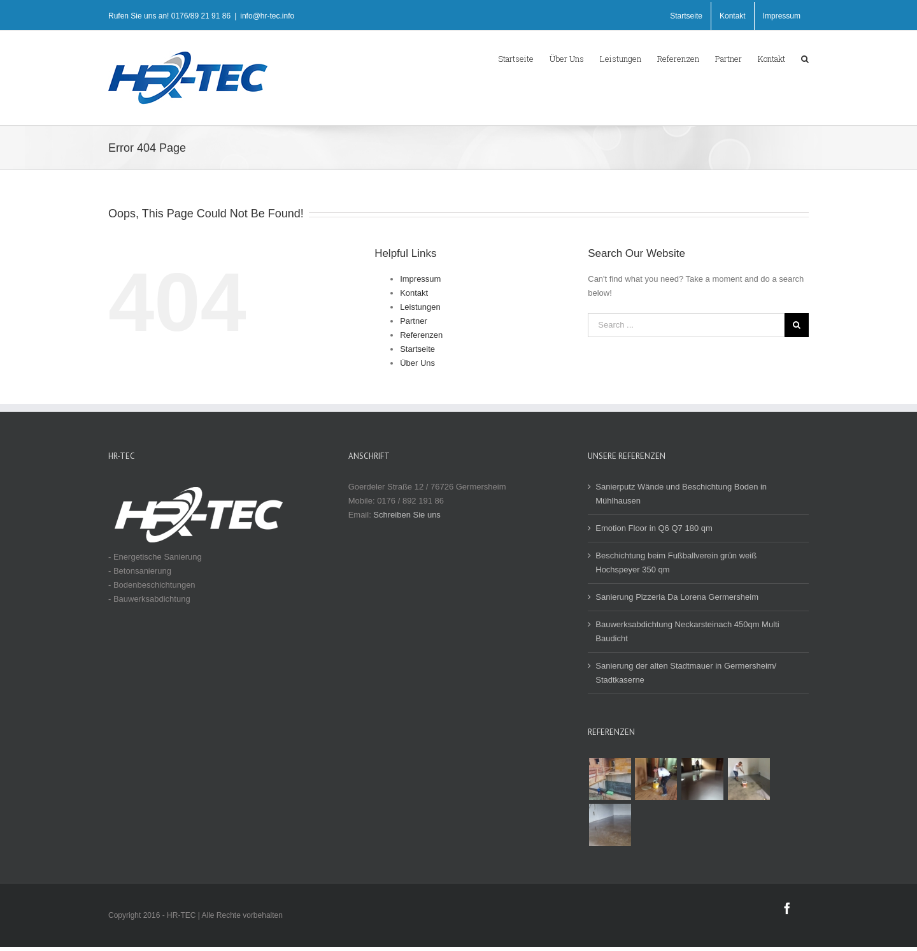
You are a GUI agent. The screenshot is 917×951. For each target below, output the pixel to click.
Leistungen (420, 307)
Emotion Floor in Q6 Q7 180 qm (654, 528)
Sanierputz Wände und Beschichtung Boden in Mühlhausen (681, 493)
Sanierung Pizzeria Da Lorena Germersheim (676, 597)
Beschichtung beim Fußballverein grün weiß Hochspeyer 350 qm (676, 562)
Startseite (417, 349)
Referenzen (421, 335)
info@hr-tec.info (267, 15)
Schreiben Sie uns (407, 514)
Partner (413, 321)
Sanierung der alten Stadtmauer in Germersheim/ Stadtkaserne (685, 673)
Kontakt (414, 293)
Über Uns (417, 363)
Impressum (420, 279)
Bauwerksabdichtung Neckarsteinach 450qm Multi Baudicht (687, 631)
